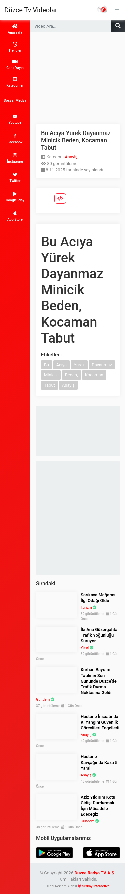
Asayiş (71, 156)
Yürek (79, 364)
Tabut (49, 385)
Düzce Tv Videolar (30, 10)
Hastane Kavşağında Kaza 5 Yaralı (99, 762)
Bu (46, 364)
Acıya (61, 364)
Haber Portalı (102, 9)
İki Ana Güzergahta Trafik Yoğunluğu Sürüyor (99, 635)
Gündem (43, 699)
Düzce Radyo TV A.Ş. (94, 872)
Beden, (71, 374)
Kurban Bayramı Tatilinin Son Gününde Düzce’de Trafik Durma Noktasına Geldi (99, 681)
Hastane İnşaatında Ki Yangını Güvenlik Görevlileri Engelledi (100, 722)
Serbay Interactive (95, 886)
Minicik (51, 374)
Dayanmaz (102, 364)
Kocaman (94, 374)
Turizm (86, 607)
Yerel (85, 648)
